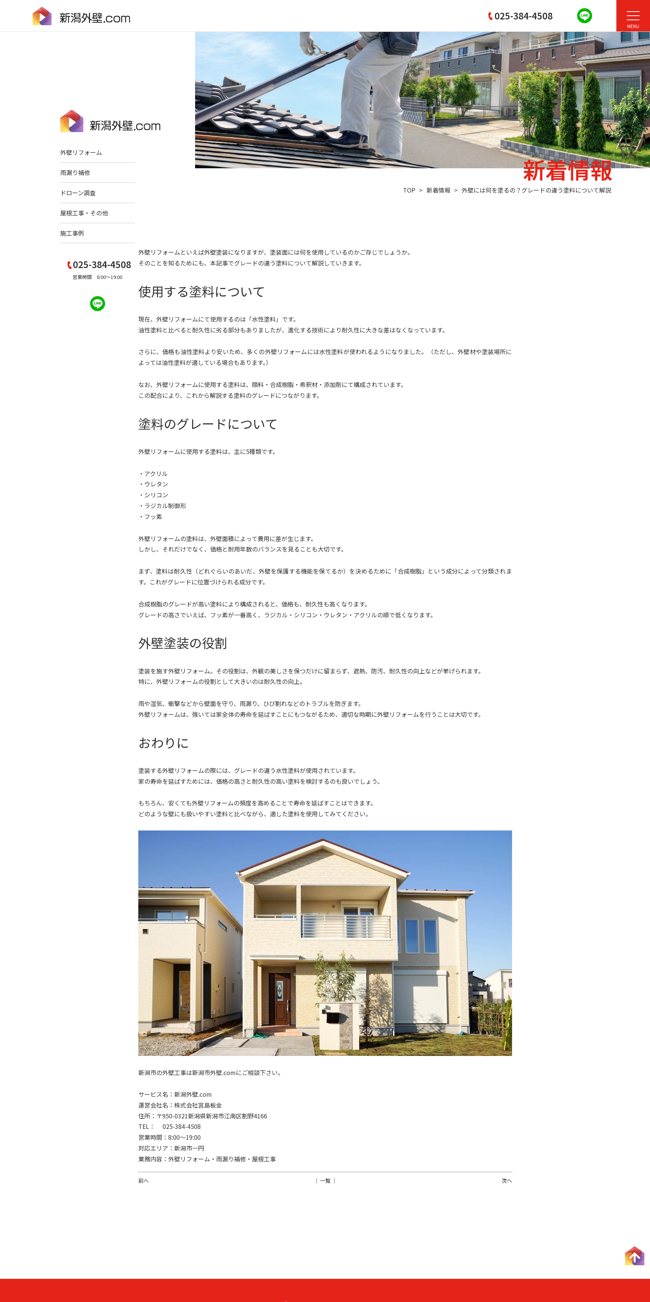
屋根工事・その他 (84, 212)
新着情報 (438, 189)
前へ (143, 1180)
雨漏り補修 (75, 172)
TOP (409, 189)
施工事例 (72, 232)
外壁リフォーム (81, 152)
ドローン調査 (78, 192)
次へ (507, 1180)
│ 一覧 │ (325, 1180)
